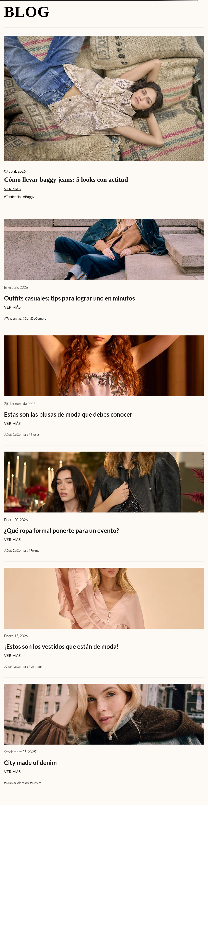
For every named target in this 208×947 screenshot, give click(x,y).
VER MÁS (12, 189)
